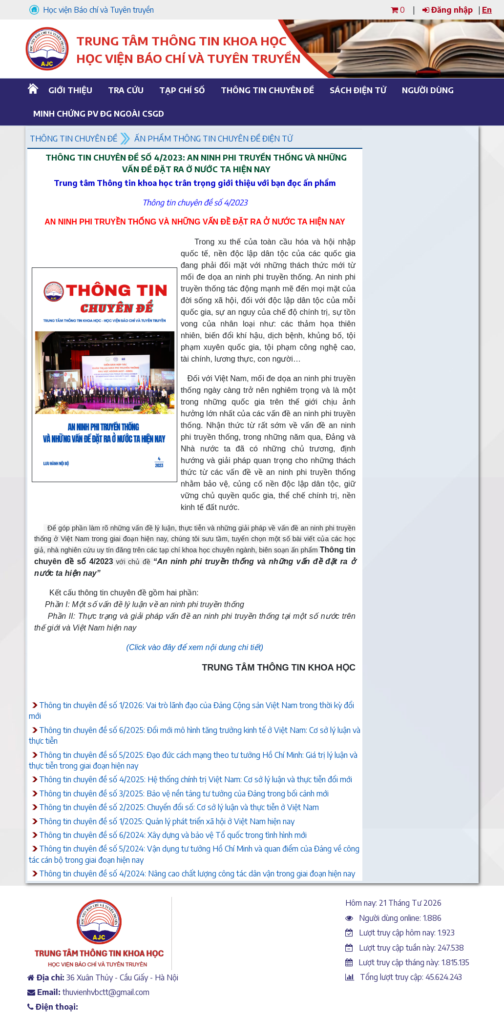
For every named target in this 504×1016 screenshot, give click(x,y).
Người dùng (428, 90)
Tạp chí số (182, 90)
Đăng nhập (447, 10)
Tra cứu (126, 90)
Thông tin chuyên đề (266, 90)
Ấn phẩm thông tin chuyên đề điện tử (213, 138)
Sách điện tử (358, 90)
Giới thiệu (70, 90)
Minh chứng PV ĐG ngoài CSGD (95, 114)
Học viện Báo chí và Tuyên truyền (91, 10)
